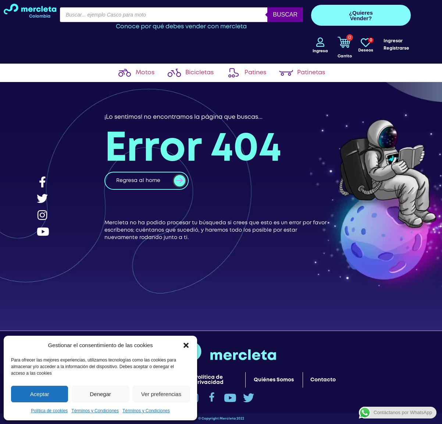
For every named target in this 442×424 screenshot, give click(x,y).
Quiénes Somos (274, 380)
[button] (186, 345)
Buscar (285, 14)
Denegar (100, 394)
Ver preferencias (161, 394)
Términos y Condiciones (95, 410)
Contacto (323, 380)
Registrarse (396, 48)
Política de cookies (49, 410)
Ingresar (393, 41)
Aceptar (39, 394)
